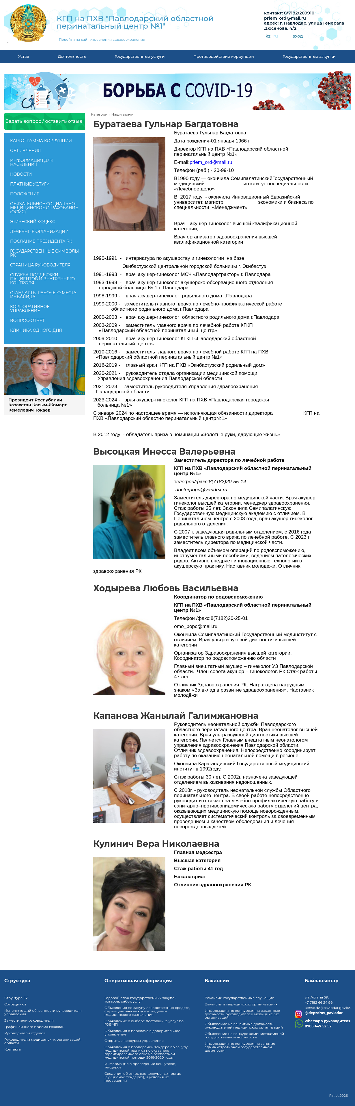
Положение (24, 194)
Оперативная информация (138, 981)
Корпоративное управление (30, 308)
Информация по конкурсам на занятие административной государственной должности (240, 1047)
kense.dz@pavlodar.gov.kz (327, 1007)
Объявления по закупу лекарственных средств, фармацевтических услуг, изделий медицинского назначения (147, 1011)
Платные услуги (30, 184)
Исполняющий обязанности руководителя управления (43, 1012)
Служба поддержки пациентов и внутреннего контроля (42, 279)
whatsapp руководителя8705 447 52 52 (327, 1023)
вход (297, 36)
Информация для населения (31, 162)
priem (196, 162)
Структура (17, 981)
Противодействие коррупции (223, 56)
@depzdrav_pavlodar (324, 1013)
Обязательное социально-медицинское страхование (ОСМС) (44, 207)
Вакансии (217, 981)
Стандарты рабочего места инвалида (43, 294)
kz (268, 36)
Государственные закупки (309, 56)
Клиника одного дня (36, 330)
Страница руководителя (40, 265)
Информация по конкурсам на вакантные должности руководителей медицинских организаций (242, 1014)
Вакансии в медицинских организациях (241, 1004)
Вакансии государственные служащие (239, 998)
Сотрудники (15, 1004)
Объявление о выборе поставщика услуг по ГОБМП (144, 1023)
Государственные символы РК (44, 253)
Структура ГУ (16, 998)
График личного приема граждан (34, 1027)
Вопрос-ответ (27, 320)
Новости (21, 174)
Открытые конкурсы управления (134, 1040)
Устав (23, 56)
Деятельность (72, 56)
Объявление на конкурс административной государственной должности (244, 1035)
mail (222, 162)
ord (208, 162)
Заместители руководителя (29, 1020)
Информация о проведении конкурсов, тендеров (140, 1065)
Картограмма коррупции (41, 140)
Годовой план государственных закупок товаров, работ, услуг (140, 999)
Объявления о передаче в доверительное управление (142, 1032)
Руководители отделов (24, 1033)
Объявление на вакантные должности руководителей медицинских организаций (244, 1025)
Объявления (25, 150)
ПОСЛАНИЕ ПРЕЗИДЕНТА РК (41, 241)
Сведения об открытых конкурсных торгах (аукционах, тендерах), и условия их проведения (142, 1077)
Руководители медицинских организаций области (42, 1041)
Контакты (12, 1049)
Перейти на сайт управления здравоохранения (102, 39)
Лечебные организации (39, 231)
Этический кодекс (32, 221)
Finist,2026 (338, 1095)
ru (275, 36)
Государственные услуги (140, 56)
